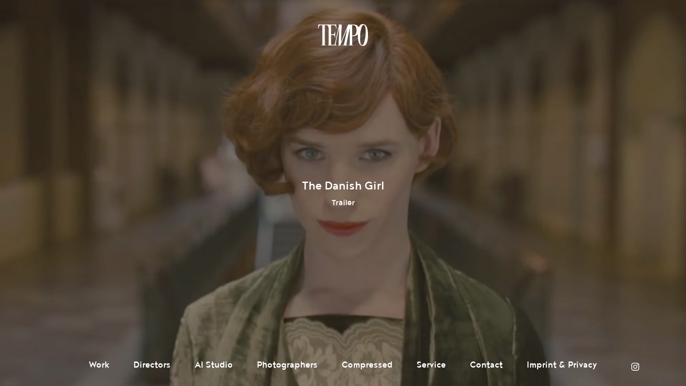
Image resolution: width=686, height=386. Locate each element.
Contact (486, 365)
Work (99, 365)
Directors (152, 365)
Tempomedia (343, 35)
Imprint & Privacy (562, 365)
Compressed (367, 365)
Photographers (287, 365)
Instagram (635, 366)
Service (431, 365)
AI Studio (214, 365)
